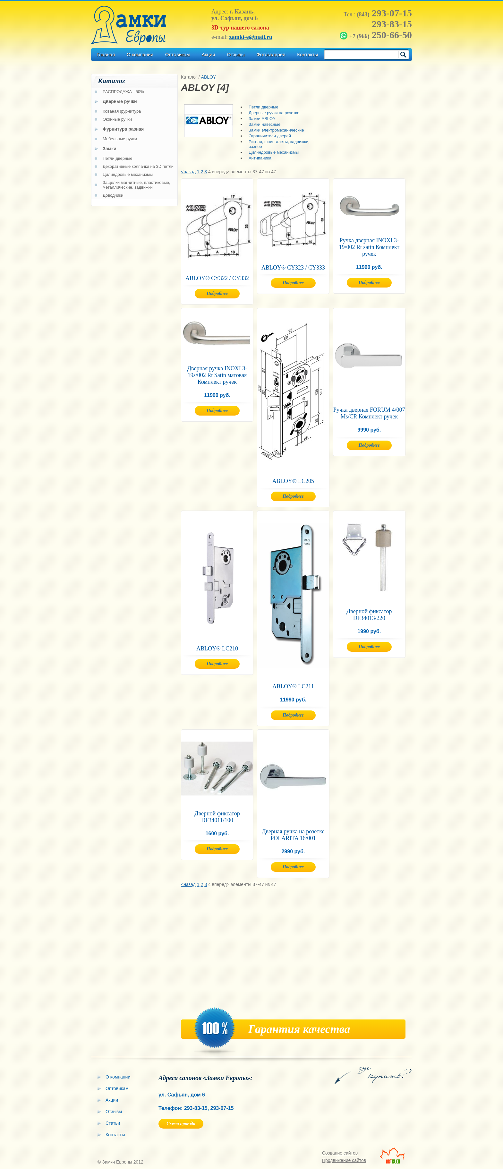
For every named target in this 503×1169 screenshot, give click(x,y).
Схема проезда (180, 1123)
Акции (208, 54)
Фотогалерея (270, 54)
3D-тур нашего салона (240, 27)
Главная (106, 54)
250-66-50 (376, 35)
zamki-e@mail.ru (250, 37)
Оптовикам (177, 54)
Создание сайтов (340, 1153)
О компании (140, 54)
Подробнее (217, 293)
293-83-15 (392, 24)
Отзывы (235, 54)
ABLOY (208, 77)
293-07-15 (384, 13)
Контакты (307, 54)
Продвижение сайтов (344, 1160)
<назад (188, 171)
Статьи (113, 1123)
